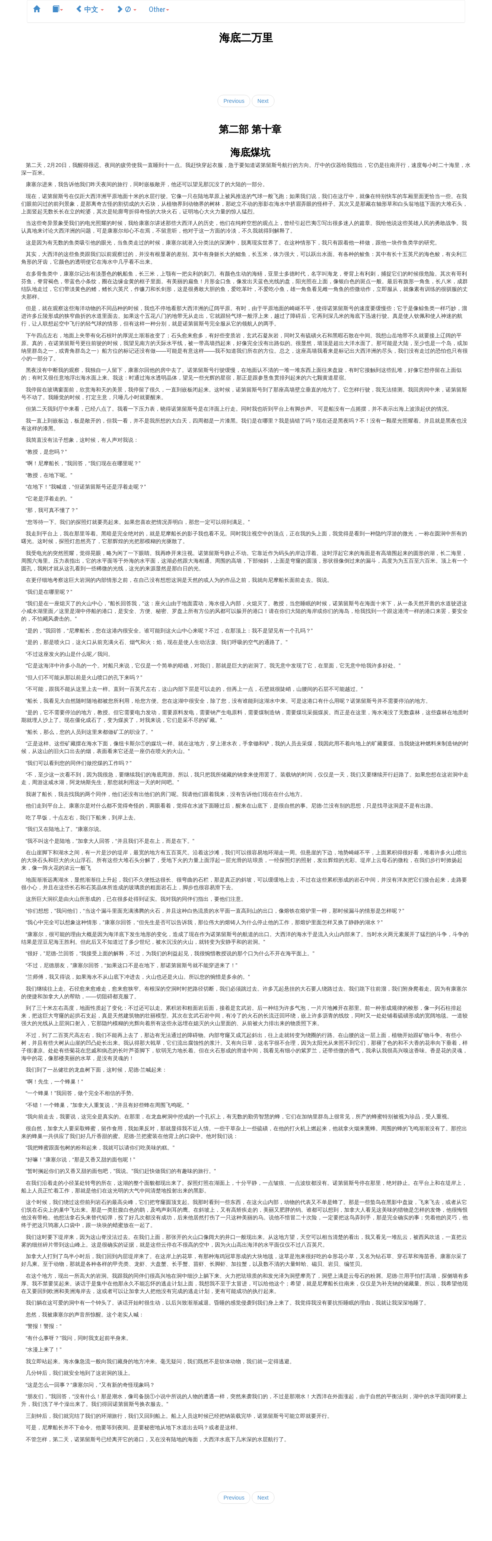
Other (159, 9)
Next (263, 101)
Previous (233, 101)
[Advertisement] (246, 67)
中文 (89, 9)
